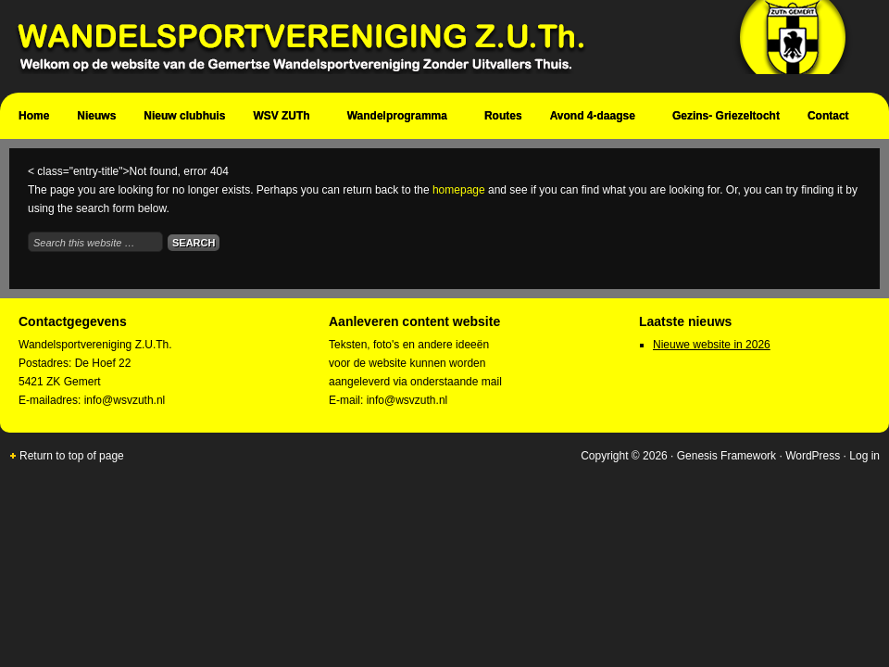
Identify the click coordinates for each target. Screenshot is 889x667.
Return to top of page (71, 455)
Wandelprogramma (399, 118)
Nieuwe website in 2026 (711, 344)
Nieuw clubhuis (184, 115)
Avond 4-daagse (595, 118)
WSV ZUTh (283, 118)
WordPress (812, 455)
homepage (458, 189)
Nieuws (96, 115)
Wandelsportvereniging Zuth (435, 46)
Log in (864, 455)
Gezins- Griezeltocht (726, 115)
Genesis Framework (726, 455)
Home (34, 115)
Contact (830, 118)
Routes (503, 115)
